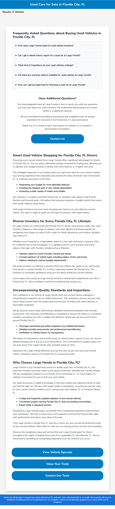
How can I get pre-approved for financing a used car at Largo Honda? (51, 84)
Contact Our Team (57, 475)
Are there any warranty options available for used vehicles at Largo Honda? (54, 75)
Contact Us (57, 139)
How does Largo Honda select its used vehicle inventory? (46, 45)
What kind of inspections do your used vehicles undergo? (45, 65)
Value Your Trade (57, 464)
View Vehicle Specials (57, 452)
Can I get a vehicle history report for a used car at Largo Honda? (49, 55)
